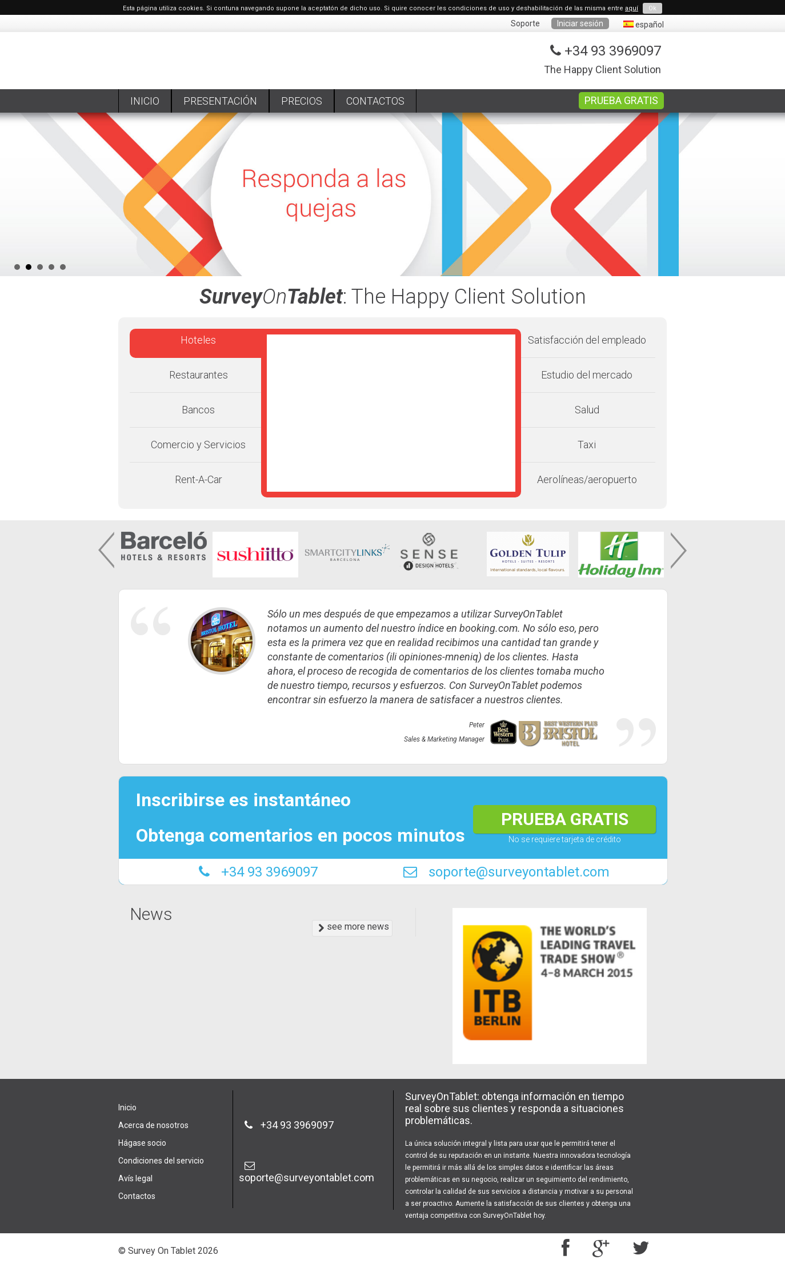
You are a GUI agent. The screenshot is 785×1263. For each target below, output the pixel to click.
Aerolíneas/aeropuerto (587, 479)
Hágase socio (142, 1143)
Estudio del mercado (586, 375)
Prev (107, 550)
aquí (631, 8)
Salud (587, 410)
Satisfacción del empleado (587, 340)
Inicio (127, 1107)
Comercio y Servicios (198, 445)
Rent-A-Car (198, 479)
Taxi (587, 445)
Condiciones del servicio (161, 1160)
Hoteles (198, 340)
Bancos (198, 410)
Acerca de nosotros (153, 1125)
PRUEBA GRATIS (621, 100)
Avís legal (135, 1178)
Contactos (136, 1196)
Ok (652, 8)
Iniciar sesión (580, 23)
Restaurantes (198, 375)
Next (677, 550)
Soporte (525, 23)
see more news (353, 927)
